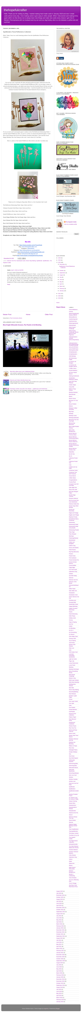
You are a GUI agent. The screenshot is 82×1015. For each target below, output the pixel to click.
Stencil (71, 814)
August (61, 275)
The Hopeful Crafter (71, 222)
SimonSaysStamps (74, 773)
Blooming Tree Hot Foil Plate (74, 420)
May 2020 (58, 969)
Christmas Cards (73, 470)
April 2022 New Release (73, 382)
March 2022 (59, 924)
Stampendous (72, 805)
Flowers (71, 553)
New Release (72, 693)
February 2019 (60, 999)
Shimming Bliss (73, 765)
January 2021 (59, 952)
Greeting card (72, 600)
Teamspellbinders (73, 831)
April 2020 (59, 971)
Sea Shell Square (73, 758)
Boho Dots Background (72, 430)
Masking (71, 667)
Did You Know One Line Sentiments (74, 501)
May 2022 (58, 919)
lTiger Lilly (71, 661)
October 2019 (59, 983)
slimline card (72, 781)
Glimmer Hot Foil (11, 260)
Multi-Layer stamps (74, 680)
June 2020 (59, 966)
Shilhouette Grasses (72, 760)
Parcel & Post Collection (72, 714)
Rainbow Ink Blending (72, 743)
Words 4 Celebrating (72, 875)
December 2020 (60, 954)
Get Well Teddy (73, 575)
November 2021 (60, 932)
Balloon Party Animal (72, 389)
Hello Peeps (72, 616)
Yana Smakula (72, 877)
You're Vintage (72, 883)
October (62, 270)
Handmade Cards (20, 260)
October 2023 (59, 897)
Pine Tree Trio (72, 728)
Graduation (72, 592)
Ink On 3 (71, 630)
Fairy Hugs (72, 532)
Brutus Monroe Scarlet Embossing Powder (74, 445)
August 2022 (59, 913)
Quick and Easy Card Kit (73, 730)
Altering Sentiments (74, 376)
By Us (70, 456)
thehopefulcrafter (15, 10)
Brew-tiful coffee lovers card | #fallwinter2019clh (22, 371)
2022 (59, 262)
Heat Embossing (73, 614)
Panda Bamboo (73, 709)
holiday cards (72, 618)
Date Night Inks (73, 487)
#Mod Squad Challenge (72, 328)
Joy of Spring (72, 640)
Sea (70, 754)
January (62, 290)
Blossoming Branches (72, 423)
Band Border (72, 394)
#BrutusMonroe (73, 317)
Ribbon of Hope (73, 745)
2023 (59, 260)
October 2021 (59, 934)
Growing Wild (72, 602)
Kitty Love (71, 648)
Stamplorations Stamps (73, 808)
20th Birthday (72, 356)
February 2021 (60, 950)
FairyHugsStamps (73, 538)
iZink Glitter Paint (73, 636)
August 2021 (59, 938)
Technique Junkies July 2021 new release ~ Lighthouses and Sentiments (28, 388)
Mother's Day (72, 678)
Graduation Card (73, 594)
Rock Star (71, 748)
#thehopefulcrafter (73, 350)
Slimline (71, 777)
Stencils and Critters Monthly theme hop (20, 380)
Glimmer (71, 577)
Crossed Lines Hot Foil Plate (73, 484)
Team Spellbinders (73, 829)
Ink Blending (72, 628)
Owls (70, 705)
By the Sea (72, 454)
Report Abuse (60, 307)
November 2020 (60, 956)
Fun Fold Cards (73, 569)
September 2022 (60, 911)
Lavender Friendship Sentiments (72, 655)
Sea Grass (71, 756)
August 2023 (59, 899)
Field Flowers (72, 549)
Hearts (70, 611)
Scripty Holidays (73, 752)
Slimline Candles (73, 779)
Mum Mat (71, 687)
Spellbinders (46, 260)
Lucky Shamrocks (73, 663)
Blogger (58, 1008)
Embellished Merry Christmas (74, 519)
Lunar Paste (72, 665)
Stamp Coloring (73, 801)
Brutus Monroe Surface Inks (73, 449)
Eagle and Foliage (73, 512)
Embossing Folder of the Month (73, 527)
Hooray (71, 620)
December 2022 (60, 907)
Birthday (71, 413)
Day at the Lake (73, 489)
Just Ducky (72, 642)
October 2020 (59, 958)
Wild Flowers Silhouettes (72, 868)
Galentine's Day (73, 571)
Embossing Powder (74, 530)
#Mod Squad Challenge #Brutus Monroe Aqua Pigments (73, 333)
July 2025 (58, 893)
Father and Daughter (72, 543)
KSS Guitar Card (73, 652)
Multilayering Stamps (72, 685)
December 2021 (60, 930)
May (61, 281)
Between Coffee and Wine (73, 408)
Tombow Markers (73, 849)
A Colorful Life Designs (72, 362)
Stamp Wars (72, 803)
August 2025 (59, 891)
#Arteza (71, 311)
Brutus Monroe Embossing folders (73, 437)
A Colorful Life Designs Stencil (73, 365)
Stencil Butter (72, 820)
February (62, 288)
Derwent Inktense (73, 498)
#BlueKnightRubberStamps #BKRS (74, 314)
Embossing (72, 522)
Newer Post (7, 314)
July (61, 277)
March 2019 (59, 997)
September (63, 272)
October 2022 (59, 909)
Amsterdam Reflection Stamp (73, 378)
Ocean (70, 699)
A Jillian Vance (72, 368)
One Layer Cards (73, 701)
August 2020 (59, 962)
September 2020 (60, 960)
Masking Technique (74, 669)
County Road (72, 482)
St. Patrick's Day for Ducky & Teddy (73, 798)
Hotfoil (70, 626)
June (61, 279)
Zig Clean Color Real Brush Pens (73, 886)
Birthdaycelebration (74, 417)
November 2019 (60, 981)
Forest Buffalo (72, 565)
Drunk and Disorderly (71, 510)
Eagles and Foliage (74, 515)
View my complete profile (70, 224)
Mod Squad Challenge (72, 675)
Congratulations (73, 480)
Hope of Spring (73, 622)
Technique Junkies (73, 833)
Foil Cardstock (72, 558)
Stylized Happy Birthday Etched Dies (73, 826)
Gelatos (71, 573)
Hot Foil (71, 624)
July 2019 (58, 989)
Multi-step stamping (74, 682)
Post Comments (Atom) (16, 318)
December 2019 (60, 979)
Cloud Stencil (72, 475)
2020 (59, 295)
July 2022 (58, 915)
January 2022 (72, 638)
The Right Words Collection (73, 841)
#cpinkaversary (73, 321)
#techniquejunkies (73, 348)
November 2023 (60, 895)
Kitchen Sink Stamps (72, 645)
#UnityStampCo (73, 352)
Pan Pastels (72, 707)
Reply (8, 284)
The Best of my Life (74, 835)
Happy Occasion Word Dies (73, 609)
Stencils (71, 822)
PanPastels (72, 711)
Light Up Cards (73, 659)
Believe (71, 406)
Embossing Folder (73, 524)
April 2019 (59, 995)
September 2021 (60, 936)
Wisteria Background (72, 871)
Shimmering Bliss (73, 763)
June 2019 (59, 991)
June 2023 (59, 903)
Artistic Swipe (72, 384)
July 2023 (58, 901)
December (62, 264)
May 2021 (58, 944)
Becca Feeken (72, 404)
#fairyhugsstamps (73, 323)
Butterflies (71, 452)
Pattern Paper (72, 717)
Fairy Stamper (72, 534)
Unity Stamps (72, 855)
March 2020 (59, 973)
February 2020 (60, 975)
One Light (71, 703)
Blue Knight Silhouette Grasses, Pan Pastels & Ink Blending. (22, 325)
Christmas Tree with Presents (73, 473)
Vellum (71, 859)
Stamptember (72, 810)
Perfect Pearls (72, 726)
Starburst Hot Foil (73, 812)
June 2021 (59, 942)
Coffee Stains (72, 478)
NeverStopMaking (73, 691)
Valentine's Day (73, 857)
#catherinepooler (73, 319)
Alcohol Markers (73, 370)
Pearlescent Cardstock (72, 723)
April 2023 (59, 905)
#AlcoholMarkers (73, 309)
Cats (70, 465)
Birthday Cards (73, 415)
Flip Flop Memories (74, 551)
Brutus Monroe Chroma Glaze (73, 434)
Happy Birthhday (73, 606)
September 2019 (60, 985)
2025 (59, 258)
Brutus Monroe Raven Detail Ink (73, 441)
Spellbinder (39, 260)
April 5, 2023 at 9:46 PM (17, 270)
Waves (71, 865)
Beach (70, 396)
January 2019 (59, 1001)
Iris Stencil (71, 634)
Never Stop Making (31, 260)
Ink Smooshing (73, 632)
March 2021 (59, 948)
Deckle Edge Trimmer (72, 495)
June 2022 (59, 917)
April (61, 284)
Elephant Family (73, 517)
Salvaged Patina (73, 749)
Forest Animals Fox (74, 560)
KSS (70, 650)
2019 (59, 298)
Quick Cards (72, 733)
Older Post (49, 314)
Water (70, 861)
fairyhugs (71, 536)
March (61, 286)
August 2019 (59, 987)
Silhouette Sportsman (72, 770)
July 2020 (58, 964)
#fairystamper (72, 325)
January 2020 (59, 977)
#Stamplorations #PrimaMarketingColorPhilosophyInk (74, 344)
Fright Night (72, 567)
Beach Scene (72, 398)
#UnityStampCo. (73, 354)
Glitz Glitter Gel (73, 590)
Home (28, 314)
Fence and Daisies (74, 547)
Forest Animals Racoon (73, 562)
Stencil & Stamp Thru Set (73, 817)
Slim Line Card (73, 775)
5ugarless (46, 1008)
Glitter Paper (72, 588)
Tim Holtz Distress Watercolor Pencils (74, 847)
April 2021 (59, 946)
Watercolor (72, 863)
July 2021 (58, 940)
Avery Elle (71, 387)
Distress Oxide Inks (74, 504)
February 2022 (60, 926)
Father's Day (72, 545)
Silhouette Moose (73, 767)
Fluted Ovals (72, 555)
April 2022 (59, 922)
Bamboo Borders (73, 392)
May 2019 (58, 993)
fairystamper (72, 540)
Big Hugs (71, 411)
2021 (59, 293)
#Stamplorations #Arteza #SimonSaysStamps (74, 339)
